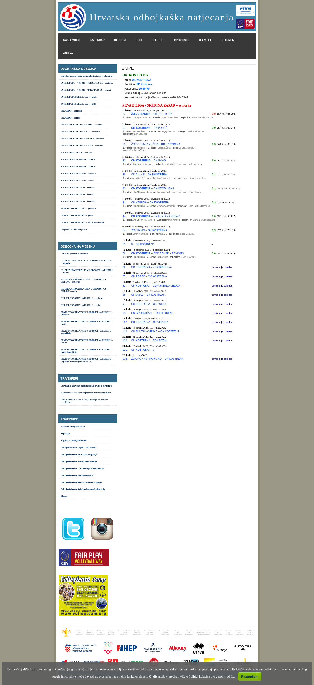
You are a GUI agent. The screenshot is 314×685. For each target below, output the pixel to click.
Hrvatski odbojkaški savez (73, 426)
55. (124, 244)
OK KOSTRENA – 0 (142, 349)
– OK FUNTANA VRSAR (155, 216)
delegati (158, 40)
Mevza (64, 496)
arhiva (68, 53)
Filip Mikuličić (138, 148)
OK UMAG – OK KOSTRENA (148, 294)
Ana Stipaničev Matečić (143, 220)
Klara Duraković (188, 234)
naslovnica (71, 40)
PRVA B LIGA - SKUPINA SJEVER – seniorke (82, 138)
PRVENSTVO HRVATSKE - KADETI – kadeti (82, 222)
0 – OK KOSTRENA (143, 244)
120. (125, 340)
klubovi (120, 40)
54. (124, 230)
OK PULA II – (149, 174)
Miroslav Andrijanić (161, 178)
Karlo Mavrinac (195, 164)
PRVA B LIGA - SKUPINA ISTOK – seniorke (81, 125)
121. (125, 349)
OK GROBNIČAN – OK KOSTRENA (152, 313)
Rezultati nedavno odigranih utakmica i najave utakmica (87, 76)
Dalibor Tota (162, 257)
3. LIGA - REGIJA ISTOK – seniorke (78, 201)
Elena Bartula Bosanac (203, 117)
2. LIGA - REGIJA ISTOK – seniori (77, 194)
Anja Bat (136, 178)
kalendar (97, 40)
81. (124, 285)
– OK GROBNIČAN (152, 188)
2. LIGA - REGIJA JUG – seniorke (77, 152)
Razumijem (249, 676)
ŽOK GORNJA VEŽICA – (155, 144)
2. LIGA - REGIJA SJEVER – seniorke (79, 159)
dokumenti (228, 40)
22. (124, 160)
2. (124, 113)
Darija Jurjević (173, 220)
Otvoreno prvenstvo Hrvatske (74, 254)
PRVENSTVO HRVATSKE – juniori (77, 215)
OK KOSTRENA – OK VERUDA (149, 322)
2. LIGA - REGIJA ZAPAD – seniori (77, 180)
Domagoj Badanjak (141, 117)
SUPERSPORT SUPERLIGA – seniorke (79, 97)
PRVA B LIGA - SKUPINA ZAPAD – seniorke (82, 145)
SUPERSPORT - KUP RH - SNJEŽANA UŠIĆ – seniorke (87, 83)
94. (124, 303)
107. (125, 322)
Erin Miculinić (140, 134)
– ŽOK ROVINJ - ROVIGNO (157, 253)
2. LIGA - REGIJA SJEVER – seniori (78, 166)
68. (124, 267)
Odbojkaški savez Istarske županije (77, 475)
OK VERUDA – (150, 202)
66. (124, 253)
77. (124, 276)
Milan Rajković (188, 148)
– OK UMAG (148, 160)
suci (139, 40)
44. (124, 216)
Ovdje (153, 676)
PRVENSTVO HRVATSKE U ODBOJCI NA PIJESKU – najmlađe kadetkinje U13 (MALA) (87, 360)
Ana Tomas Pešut (170, 117)
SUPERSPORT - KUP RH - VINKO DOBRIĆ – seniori (86, 90)
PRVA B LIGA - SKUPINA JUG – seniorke (80, 132)
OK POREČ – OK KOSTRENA (149, 276)
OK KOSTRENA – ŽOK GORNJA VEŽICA (155, 285)
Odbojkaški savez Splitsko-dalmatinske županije (83, 489)
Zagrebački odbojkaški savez (74, 440)
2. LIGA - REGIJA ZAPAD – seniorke (78, 173)
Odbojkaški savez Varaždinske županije (79, 454)
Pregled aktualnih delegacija (74, 229)
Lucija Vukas (140, 150)
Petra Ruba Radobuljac (194, 178)
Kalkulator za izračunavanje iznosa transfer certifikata (86, 393)
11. (124, 127)
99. (124, 313)
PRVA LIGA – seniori (70, 118)
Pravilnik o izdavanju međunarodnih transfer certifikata (86, 386)
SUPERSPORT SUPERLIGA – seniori (78, 104)
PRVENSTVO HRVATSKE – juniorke (78, 208)
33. (124, 188)
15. (124, 144)
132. (125, 358)
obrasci (205, 40)
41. (124, 202)
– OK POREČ (149, 127)
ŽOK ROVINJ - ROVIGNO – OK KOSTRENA (157, 358)
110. (125, 331)
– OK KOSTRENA (151, 113)
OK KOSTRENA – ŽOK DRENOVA (151, 267)
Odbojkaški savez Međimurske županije (79, 461)
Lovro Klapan (194, 192)
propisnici (181, 40)
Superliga (65, 433)
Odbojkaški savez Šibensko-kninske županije (81, 482)
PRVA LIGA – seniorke (71, 111)
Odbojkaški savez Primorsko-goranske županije (82, 468)
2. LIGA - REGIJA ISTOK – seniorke (78, 187)
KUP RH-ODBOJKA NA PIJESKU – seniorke (82, 298)
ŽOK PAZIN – (149, 230)
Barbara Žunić (139, 131)
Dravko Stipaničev (196, 131)
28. (124, 174)
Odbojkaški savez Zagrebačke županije (79, 447)
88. (124, 294)
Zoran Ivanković (140, 234)
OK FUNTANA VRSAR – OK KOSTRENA (155, 331)
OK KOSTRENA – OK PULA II (148, 303)
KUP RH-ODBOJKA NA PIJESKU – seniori (81, 305)
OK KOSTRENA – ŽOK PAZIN (149, 340)
